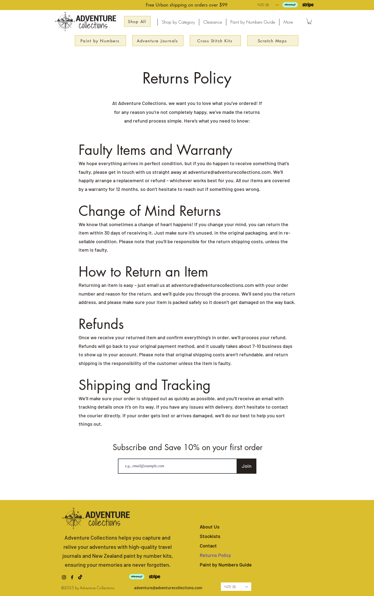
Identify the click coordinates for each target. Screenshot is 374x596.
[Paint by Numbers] (100, 40)
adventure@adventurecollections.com (229, 172)
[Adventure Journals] (157, 40)
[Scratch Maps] (272, 40)
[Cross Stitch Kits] (215, 40)
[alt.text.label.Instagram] (64, 577)
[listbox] (268, 4)
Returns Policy (215, 555)
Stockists (210, 536)
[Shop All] (137, 21)
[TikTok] (80, 577)
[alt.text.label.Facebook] (72, 577)
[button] (268, 4)
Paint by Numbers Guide (226, 565)
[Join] (246, 466)
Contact (208, 546)
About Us (210, 527)
